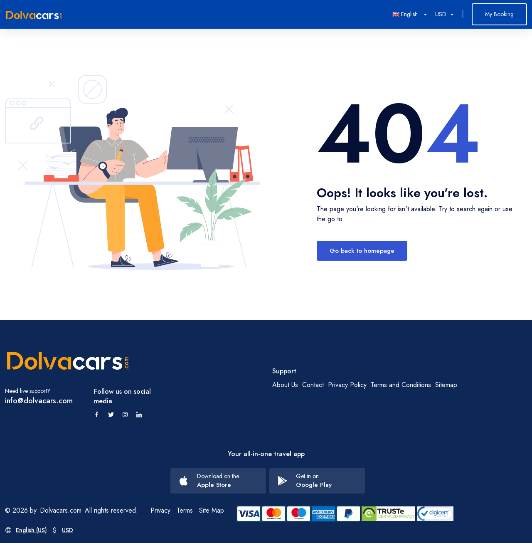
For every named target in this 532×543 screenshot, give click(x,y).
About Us (285, 385)
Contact (313, 385)
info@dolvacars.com (39, 400)
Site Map (211, 510)
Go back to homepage (362, 250)
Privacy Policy (347, 385)
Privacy (160, 510)
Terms (185, 510)
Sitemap (446, 385)
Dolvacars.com (60, 510)
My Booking (499, 14)
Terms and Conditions (401, 385)
